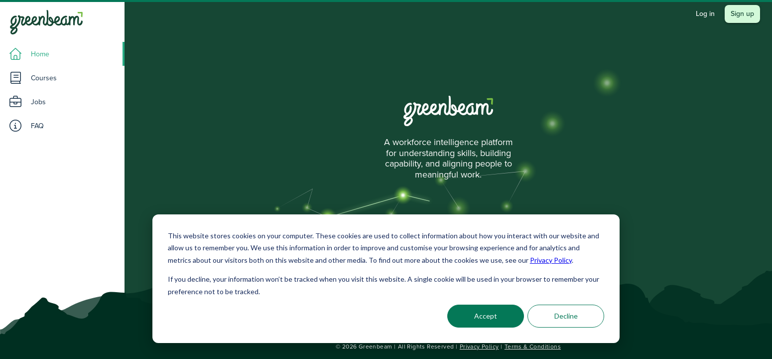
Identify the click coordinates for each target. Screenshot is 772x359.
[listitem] (62, 54)
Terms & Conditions (533, 346)
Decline (566, 316)
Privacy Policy (551, 260)
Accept (485, 316)
